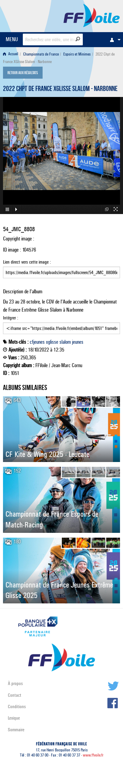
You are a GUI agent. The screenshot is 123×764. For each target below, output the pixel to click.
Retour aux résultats (23, 73)
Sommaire (16, 729)
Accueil (10, 54)
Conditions (17, 706)
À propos (15, 683)
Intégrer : (61, 324)
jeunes (77, 342)
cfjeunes (37, 342)
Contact (14, 695)
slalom (65, 342)
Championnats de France (41, 54)
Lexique (14, 718)
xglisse (52, 342)
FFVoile (91, 15)
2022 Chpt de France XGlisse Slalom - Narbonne (60, 89)
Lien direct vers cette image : (61, 268)
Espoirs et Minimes (77, 54)
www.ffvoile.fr (93, 755)
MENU (12, 39)
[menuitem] (113, 39)
